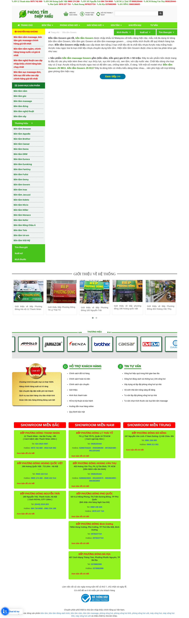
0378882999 (110, 4)
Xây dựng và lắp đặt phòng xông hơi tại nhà (142, 384)
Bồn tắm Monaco (22, 215)
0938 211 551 (153, 444)
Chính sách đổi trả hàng (79, 373)
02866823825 (85, 478)
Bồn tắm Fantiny (22, 169)
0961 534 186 (50, 508)
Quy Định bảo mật (77, 412)
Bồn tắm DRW (20, 154)
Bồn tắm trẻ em (21, 235)
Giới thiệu (73, 390)
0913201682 (94, 451)
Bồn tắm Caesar (22, 144)
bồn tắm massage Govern (76, 58)
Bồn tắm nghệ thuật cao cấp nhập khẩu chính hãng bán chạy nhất (28, 63)
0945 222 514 (42, 474)
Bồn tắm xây (20, 116)
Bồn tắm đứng (21, 106)
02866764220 (85, 448)
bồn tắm (44, 613)
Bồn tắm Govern (22, 184)
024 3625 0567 (41, 444)
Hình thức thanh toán (78, 395)
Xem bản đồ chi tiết (25, 453)
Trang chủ (25, 25)
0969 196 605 (96, 507)
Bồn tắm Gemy (21, 179)
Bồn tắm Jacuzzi (22, 194)
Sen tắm (115, 25)
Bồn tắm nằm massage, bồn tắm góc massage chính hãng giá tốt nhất (28, 40)
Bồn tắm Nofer (21, 220)
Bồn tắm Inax (20, 189)
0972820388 (110, 448)
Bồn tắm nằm (20, 91)
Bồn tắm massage (23, 101)
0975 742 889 (36, 1)
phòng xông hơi (106, 613)
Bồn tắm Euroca (22, 159)
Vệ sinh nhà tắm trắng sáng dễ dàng (139, 390)
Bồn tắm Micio (21, 204)
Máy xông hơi (94, 25)
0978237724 (90, 4)
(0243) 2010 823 (42, 504)
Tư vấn (154, 25)
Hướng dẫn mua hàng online (81, 406)
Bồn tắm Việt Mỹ (22, 240)
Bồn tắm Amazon (22, 128)
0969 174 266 (74, 1)
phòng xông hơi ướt (140, 613)
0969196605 (134, 4)
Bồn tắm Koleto (21, 199)
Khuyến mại (135, 25)
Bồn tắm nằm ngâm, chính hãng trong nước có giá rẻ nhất (27, 52)
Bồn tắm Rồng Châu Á (25, 225)
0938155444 (137, 1)
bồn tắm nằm (76, 613)
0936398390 (98, 448)
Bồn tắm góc (20, 96)
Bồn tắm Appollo (22, 133)
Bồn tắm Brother (22, 138)
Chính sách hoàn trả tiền (79, 379)
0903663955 (110, 478)
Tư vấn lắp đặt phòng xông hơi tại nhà (140, 395)
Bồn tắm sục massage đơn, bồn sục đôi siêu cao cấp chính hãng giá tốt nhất (27, 75)
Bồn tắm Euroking (23, 164)
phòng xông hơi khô (122, 613)
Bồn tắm (46, 25)
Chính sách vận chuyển (79, 384)
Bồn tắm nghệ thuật (24, 111)
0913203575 (98, 478)
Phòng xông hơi (69, 25)
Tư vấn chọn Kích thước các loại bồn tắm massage (146, 401)
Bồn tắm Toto (20, 230)
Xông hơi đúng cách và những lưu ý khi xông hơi (145, 379)
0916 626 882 (50, 448)
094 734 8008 (107, 1)
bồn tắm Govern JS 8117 (81, 68)
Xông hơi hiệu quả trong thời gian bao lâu (142, 373)
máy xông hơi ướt (83, 616)
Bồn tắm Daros (21, 149)
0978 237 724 (65, 4)
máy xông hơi (156, 613)
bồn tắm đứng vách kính (59, 613)
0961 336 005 (151, 440)
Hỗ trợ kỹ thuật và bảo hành (81, 401)
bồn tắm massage (91, 613)
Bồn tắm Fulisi (21, 174)
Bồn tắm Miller (21, 210)
